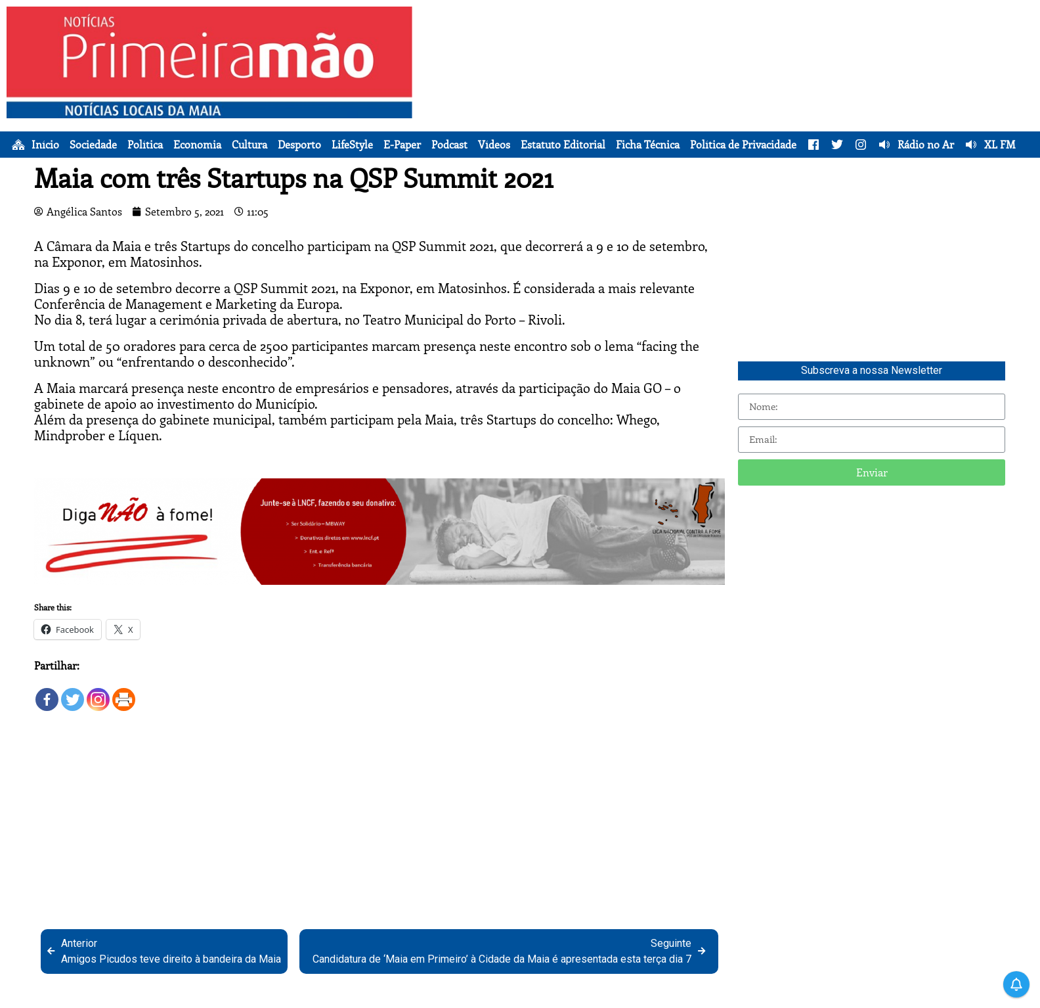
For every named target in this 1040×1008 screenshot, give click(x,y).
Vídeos (494, 144)
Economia (197, 144)
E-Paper (402, 144)
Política (145, 144)
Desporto (299, 144)
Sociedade (93, 144)
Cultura (249, 144)
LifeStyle (352, 144)
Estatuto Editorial (563, 144)
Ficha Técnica (648, 144)
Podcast (449, 144)
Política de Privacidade (743, 144)
